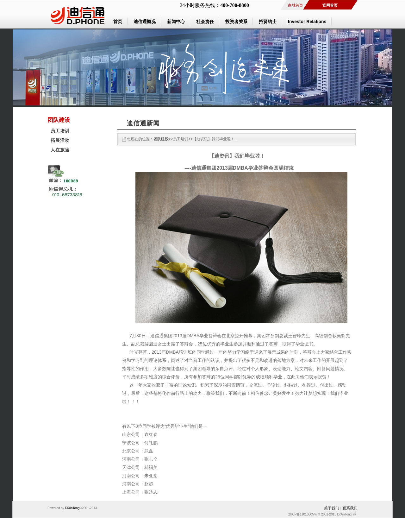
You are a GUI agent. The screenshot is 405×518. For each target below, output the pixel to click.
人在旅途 (60, 150)
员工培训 (60, 131)
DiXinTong (71, 508)
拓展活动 (60, 140)
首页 (117, 21)
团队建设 (161, 139)
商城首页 (295, 5)
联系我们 (350, 508)
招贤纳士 (268, 21)
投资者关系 (236, 21)
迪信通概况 (145, 21)
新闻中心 (176, 21)
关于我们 (331, 508)
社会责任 (205, 21)
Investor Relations (307, 21)
